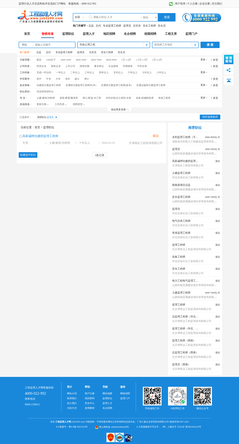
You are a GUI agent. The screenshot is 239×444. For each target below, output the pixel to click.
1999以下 (51, 59)
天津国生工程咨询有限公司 (145, 143)
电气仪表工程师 (181, 220)
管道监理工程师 (181, 232)
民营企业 (41, 66)
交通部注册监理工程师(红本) (81, 85)
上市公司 (70, 66)
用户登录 (180, 3)
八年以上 (161, 72)
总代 (98, 25)
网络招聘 (125, 393)
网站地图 (107, 393)
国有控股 (84, 66)
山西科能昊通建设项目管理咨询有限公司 (195, 153)
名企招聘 (107, 408)
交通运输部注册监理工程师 (150, 85)
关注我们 (217, 3)
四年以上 (104, 72)
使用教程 (89, 408)
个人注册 (192, 3)
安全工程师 (149, 25)
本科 (67, 78)
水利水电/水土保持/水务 (118, 97)
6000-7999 (96, 59)
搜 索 (210, 44)
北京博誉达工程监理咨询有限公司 (191, 249)
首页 (37, 127)
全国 (77, 17)
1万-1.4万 (126, 59)
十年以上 (84, 142)
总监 (91, 25)
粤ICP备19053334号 (78, 426)
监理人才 (107, 403)
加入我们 (72, 403)
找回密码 (89, 398)
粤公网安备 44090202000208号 (112, 427)
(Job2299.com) (78, 421)
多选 (215, 59)
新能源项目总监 (181, 185)
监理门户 (125, 398)
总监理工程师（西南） (185, 352)
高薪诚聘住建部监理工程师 (40, 136)
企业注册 (204, 3)
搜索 (166, 17)
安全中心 (89, 403)
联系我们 (72, 398)
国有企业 (56, 66)
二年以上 (75, 72)
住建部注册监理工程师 (49, 85)
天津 (25, 142)
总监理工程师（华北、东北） (189, 316)
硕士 (77, 78)
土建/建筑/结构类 (46, 97)
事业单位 (99, 66)
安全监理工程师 (181, 197)
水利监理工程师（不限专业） (189, 137)
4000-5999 (81, 59)
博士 (86, 78)
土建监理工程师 (181, 173)
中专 (48, 78)
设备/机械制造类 (145, 97)
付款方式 (72, 408)
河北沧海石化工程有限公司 (188, 177)
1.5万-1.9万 (142, 59)
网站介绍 (72, 393)
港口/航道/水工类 (92, 97)
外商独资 (128, 66)
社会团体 (113, 66)
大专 (58, 78)
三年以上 (89, 72)
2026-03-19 (108, 142)
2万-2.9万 (157, 59)
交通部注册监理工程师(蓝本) (116, 85)
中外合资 (142, 66)
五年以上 (118, 72)
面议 (39, 59)
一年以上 (61, 72)
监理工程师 (178, 244)
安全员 (162, 25)
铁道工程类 (164, 97)
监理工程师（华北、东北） (188, 328)
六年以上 (132, 72)
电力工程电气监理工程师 (186, 280)
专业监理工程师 (112, 25)
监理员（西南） (181, 364)
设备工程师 (178, 256)
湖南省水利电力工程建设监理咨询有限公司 (197, 141)
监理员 (127, 25)
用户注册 (89, 393)
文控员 (137, 25)
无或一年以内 (44, 72)
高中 (39, 78)
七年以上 (147, 72)
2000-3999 (65, 59)
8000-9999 (111, 59)
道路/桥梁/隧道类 (69, 97)
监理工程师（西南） (184, 340)
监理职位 (107, 398)
